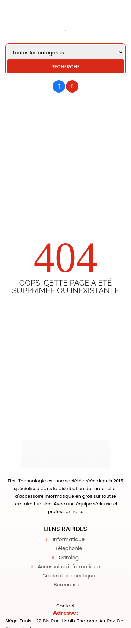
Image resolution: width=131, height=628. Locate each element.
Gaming (69, 557)
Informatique (69, 539)
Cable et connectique (68, 575)
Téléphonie (68, 548)
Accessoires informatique (69, 566)
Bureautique (69, 584)
